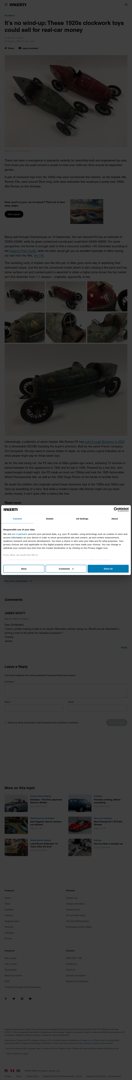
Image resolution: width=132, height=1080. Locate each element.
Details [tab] (49, 518)
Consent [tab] (17, 518)
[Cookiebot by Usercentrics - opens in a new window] (116, 509)
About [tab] (114, 518)
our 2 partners (20, 534)
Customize (66, 568)
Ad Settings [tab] (82, 518)
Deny (24, 568)
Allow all (108, 568)
